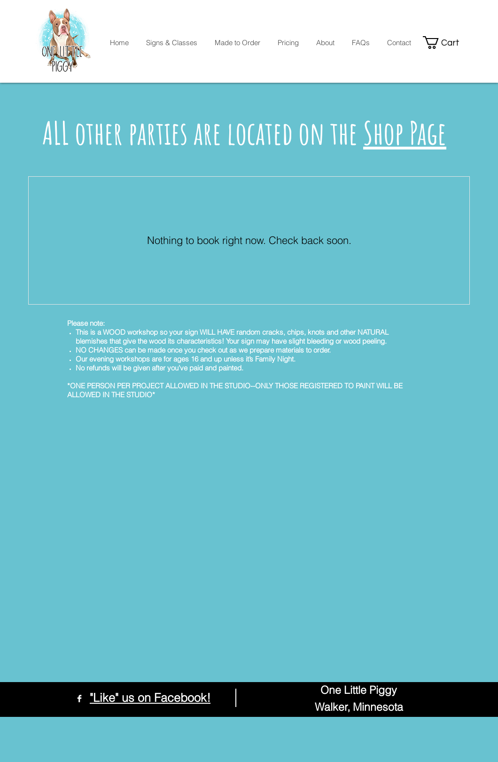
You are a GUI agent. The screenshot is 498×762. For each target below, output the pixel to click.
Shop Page (404, 132)
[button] (447, 42)
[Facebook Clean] (79, 698)
